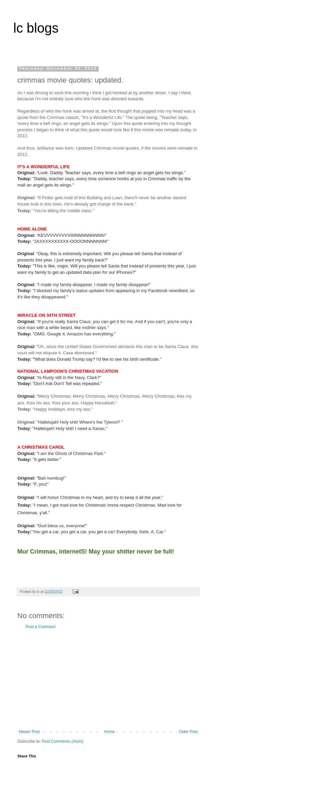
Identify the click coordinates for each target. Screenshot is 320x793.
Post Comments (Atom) (62, 741)
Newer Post (29, 731)
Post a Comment (40, 626)
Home (109, 731)
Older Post (188, 731)
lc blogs (36, 28)
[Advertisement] (108, 679)
